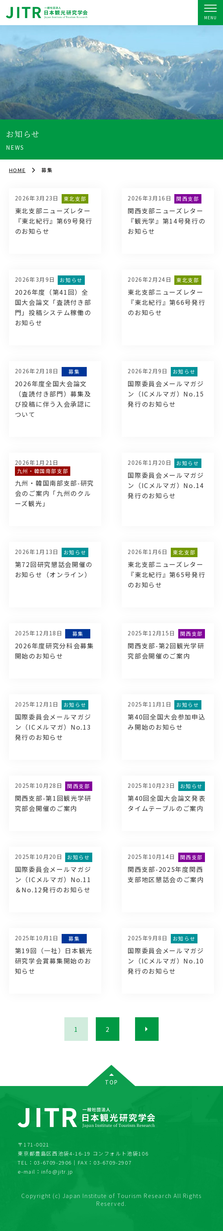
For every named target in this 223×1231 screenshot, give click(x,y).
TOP (111, 1082)
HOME (17, 169)
